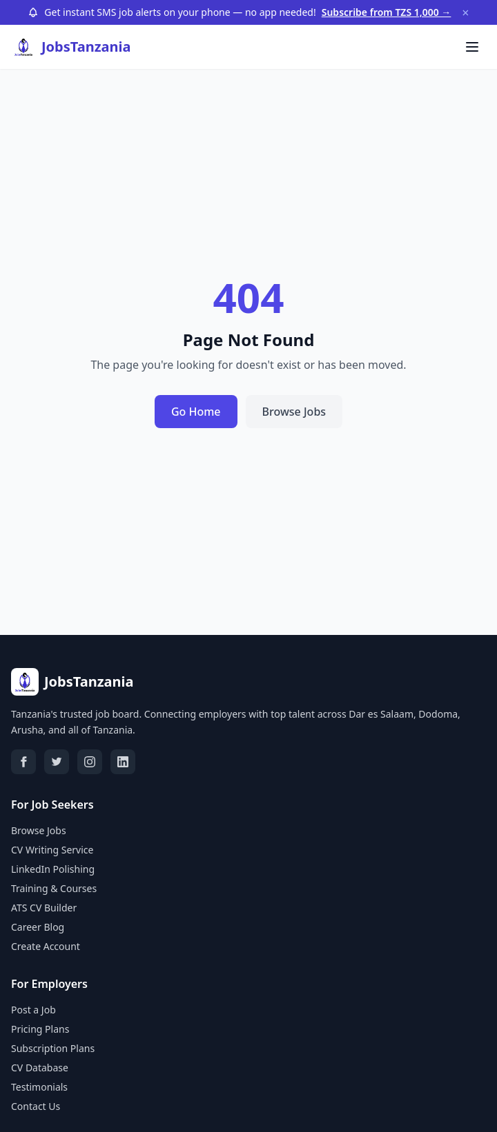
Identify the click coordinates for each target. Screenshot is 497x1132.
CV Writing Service (52, 849)
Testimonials (39, 1086)
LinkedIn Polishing (53, 869)
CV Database (39, 1067)
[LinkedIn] (122, 761)
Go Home (196, 411)
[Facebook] (23, 761)
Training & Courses (54, 888)
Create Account (45, 946)
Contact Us (35, 1106)
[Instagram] (89, 761)
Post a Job (33, 1009)
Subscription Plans (53, 1048)
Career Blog (37, 926)
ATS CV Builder (44, 907)
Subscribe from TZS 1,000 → (386, 12)
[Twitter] (56, 761)
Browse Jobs (294, 411)
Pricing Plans (40, 1028)
